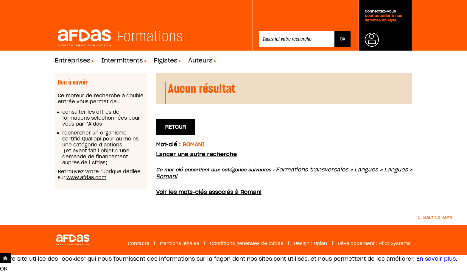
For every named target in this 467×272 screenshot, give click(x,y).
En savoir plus (436, 258)
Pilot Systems (395, 243)
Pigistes (166, 60)
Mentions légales (179, 243)
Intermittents (122, 60)
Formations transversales (312, 169)
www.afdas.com (86, 177)
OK (3, 268)
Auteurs (200, 60)
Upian (320, 243)
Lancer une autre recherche (196, 154)
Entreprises (73, 60)
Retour (175, 127)
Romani (166, 176)
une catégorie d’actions (92, 145)
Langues (366, 169)
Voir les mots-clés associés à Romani (208, 192)
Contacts (138, 243)
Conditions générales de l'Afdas (246, 243)
